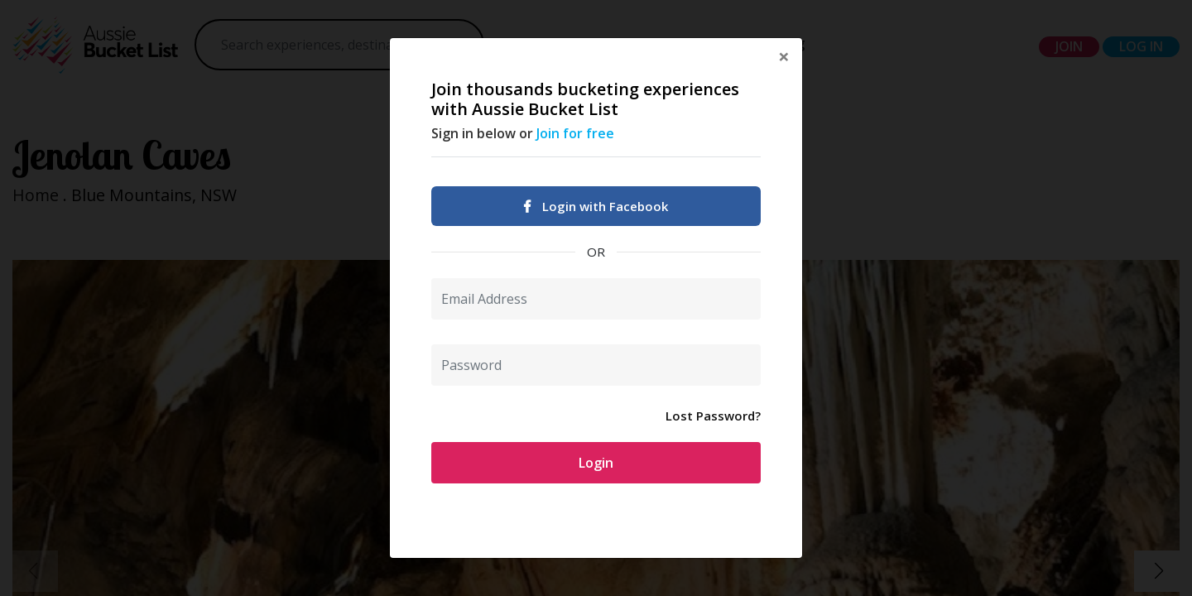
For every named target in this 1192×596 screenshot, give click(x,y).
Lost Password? (713, 415)
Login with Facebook (596, 206)
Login (596, 463)
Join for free (575, 133)
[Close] (784, 56)
